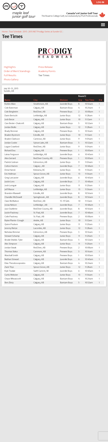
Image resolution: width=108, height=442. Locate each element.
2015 (25, 32)
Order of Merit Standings (17, 71)
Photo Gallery (11, 79)
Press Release (45, 67)
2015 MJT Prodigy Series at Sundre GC (45, 32)
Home (5, 32)
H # (100, 100)
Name (7, 100)
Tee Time (89, 100)
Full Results (10, 75)
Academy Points (47, 71)
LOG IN (102, 3)
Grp (80, 100)
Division (64, 100)
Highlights (10, 67)
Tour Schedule (15, 32)
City (35, 100)
